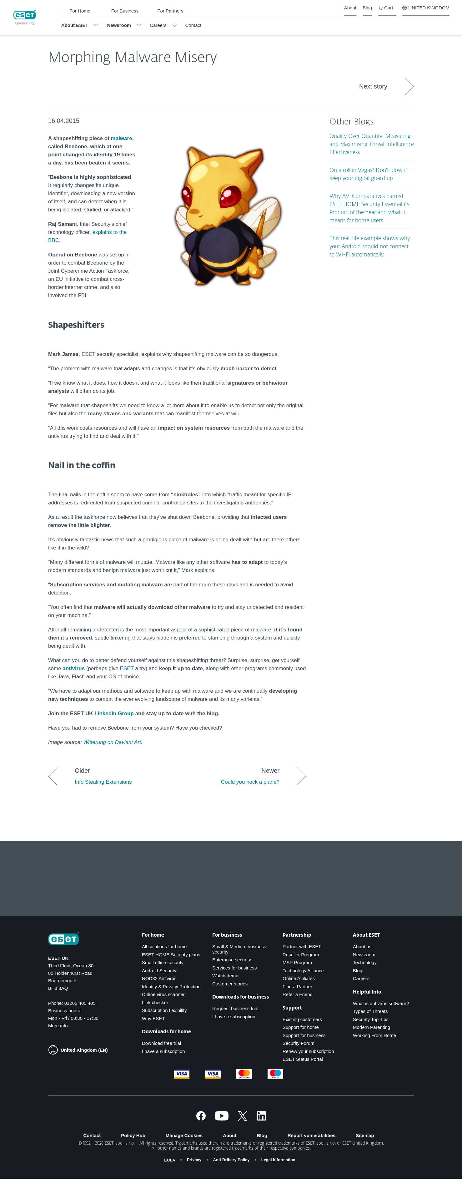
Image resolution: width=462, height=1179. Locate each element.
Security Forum (298, 1043)
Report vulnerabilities (311, 1135)
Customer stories (230, 983)
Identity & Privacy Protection (171, 986)
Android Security (159, 970)
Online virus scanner (163, 994)
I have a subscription (163, 1051)
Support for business (304, 1035)
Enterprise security (231, 959)
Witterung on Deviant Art (112, 742)
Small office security (162, 962)
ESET (127, 668)
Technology (365, 962)
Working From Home (374, 1035)
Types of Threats (370, 1011)
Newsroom (364, 954)
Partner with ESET (302, 946)
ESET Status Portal (303, 1059)
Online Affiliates (299, 978)
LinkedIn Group (114, 713)
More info (58, 1025)
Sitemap (365, 1135)
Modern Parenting (371, 1027)
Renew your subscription (308, 1051)
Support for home (301, 1027)
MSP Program (297, 962)
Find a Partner (297, 986)
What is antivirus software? (381, 1003)
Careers (361, 978)
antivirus (74, 668)
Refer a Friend (298, 994)
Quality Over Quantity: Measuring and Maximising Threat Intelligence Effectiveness (371, 144)
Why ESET (153, 1018)
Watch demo (225, 975)
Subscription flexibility (164, 1010)
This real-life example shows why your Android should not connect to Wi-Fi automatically (369, 247)
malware (121, 138)
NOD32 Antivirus (159, 978)
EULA (169, 1160)
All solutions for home (164, 946)
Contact (92, 1135)
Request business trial (235, 1008)
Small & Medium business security (239, 949)
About (229, 1135)
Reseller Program (301, 954)
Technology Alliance (303, 970)
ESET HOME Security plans (171, 954)
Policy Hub (133, 1135)
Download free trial (161, 1043)
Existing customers (302, 1019)
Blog (357, 970)
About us (362, 946)
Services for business (234, 967)
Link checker (155, 1002)
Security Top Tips (371, 1019)
